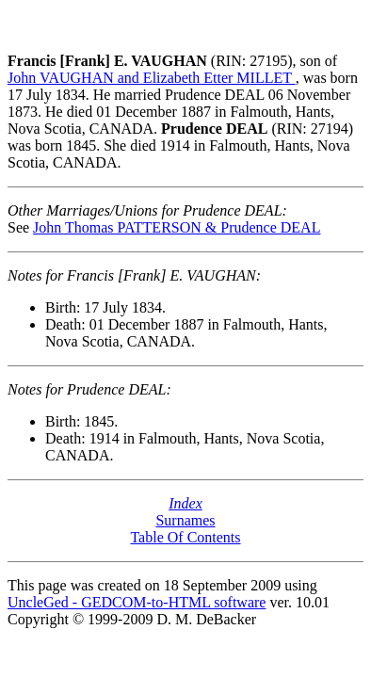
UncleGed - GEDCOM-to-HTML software (137, 602)
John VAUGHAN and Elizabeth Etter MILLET (152, 78)
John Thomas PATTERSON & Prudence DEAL (176, 227)
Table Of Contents (185, 537)
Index (185, 503)
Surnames (185, 520)
